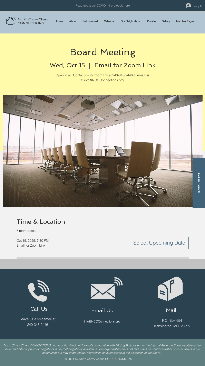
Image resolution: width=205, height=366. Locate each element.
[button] (185, 21)
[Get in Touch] (199, 183)
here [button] (127, 5)
